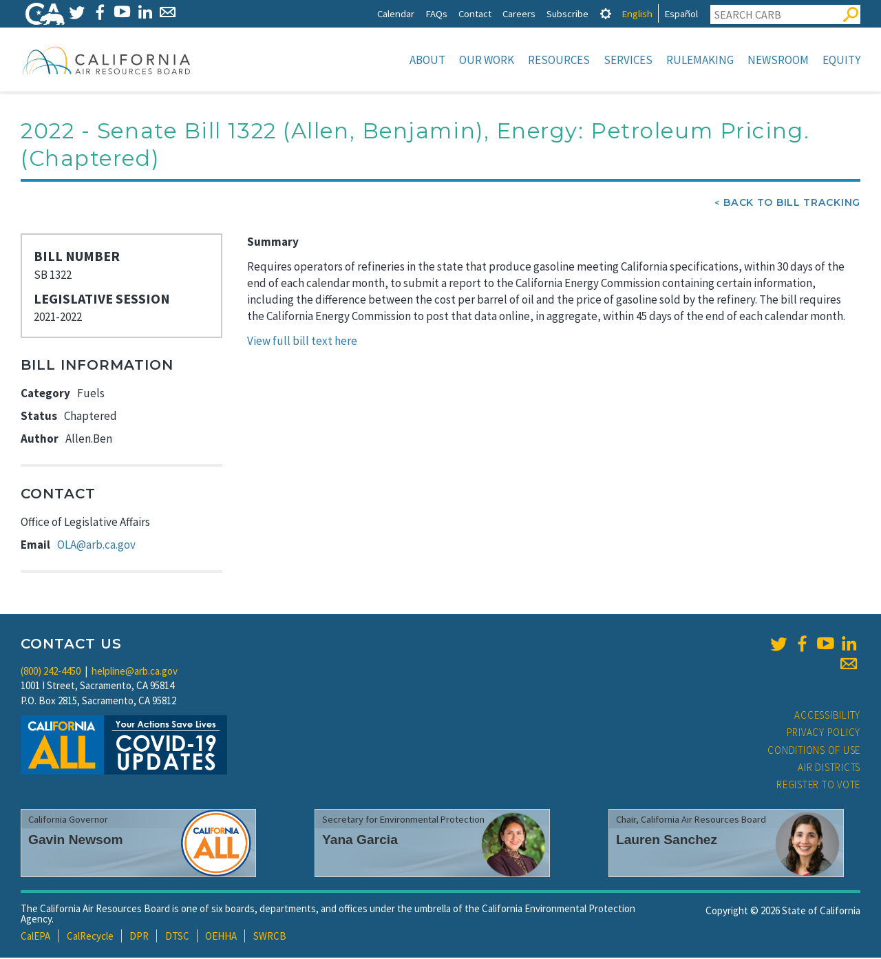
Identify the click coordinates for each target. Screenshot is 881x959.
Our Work (486, 59)
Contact (474, 13)
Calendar (395, 13)
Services (628, 59)
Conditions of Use (813, 751)
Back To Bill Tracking (791, 204)
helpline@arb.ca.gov (135, 672)
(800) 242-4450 (51, 672)
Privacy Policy (824, 733)
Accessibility (827, 716)
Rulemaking (700, 59)
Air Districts (829, 768)
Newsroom (778, 59)
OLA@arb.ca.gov (96, 546)
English (637, 13)
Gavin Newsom (75, 841)
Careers (518, 13)
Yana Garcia (360, 841)
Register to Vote (818, 785)
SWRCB (269, 937)
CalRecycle (90, 937)
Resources (559, 59)
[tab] (605, 13)
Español (681, 13)
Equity (841, 59)
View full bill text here (302, 342)
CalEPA (35, 937)
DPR (139, 937)
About (427, 59)
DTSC (177, 937)
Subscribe (567, 13)
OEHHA (221, 937)
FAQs (436, 13)
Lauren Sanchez (666, 841)
